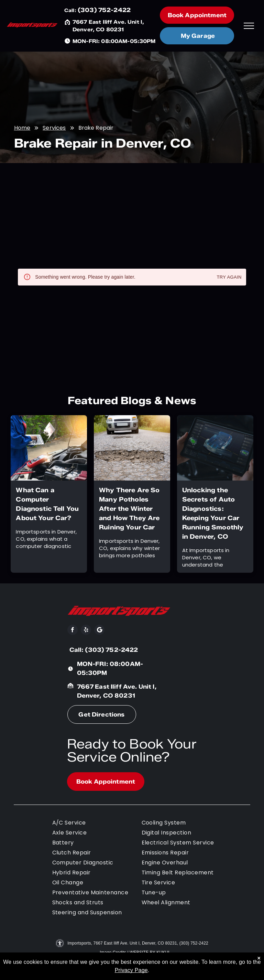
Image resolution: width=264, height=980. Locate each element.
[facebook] (72, 631)
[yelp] (86, 631)
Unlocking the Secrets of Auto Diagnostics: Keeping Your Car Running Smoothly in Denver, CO (212, 513)
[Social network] (99, 631)
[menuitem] (97, 824)
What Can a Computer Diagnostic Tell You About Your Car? (47, 504)
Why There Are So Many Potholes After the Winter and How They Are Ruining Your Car (129, 508)
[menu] (249, 26)
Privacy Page (131, 970)
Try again (229, 277)
